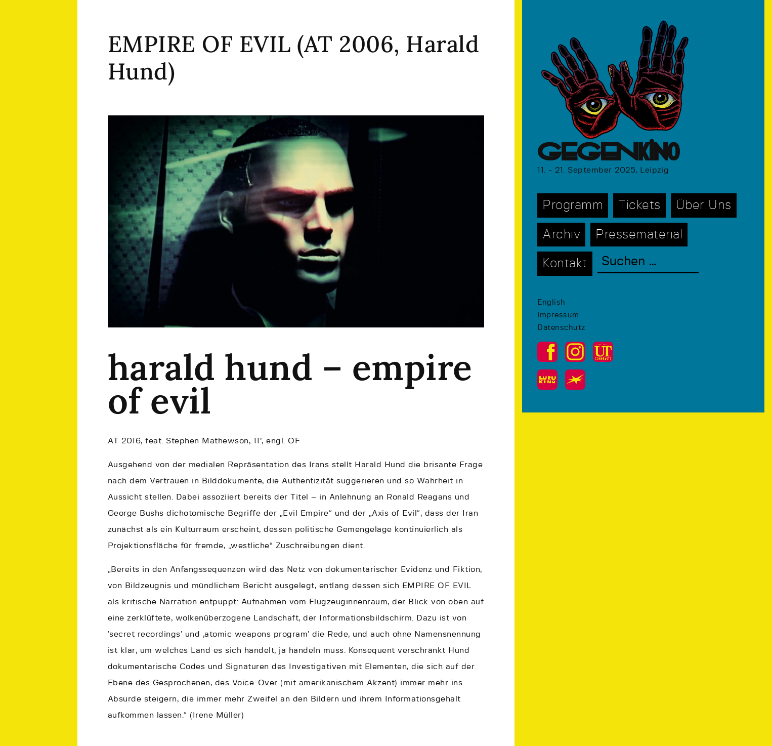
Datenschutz (561, 327)
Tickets (639, 205)
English (551, 302)
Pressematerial (638, 234)
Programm (572, 205)
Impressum (558, 315)
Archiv (561, 234)
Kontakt (564, 263)
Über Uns (704, 205)
